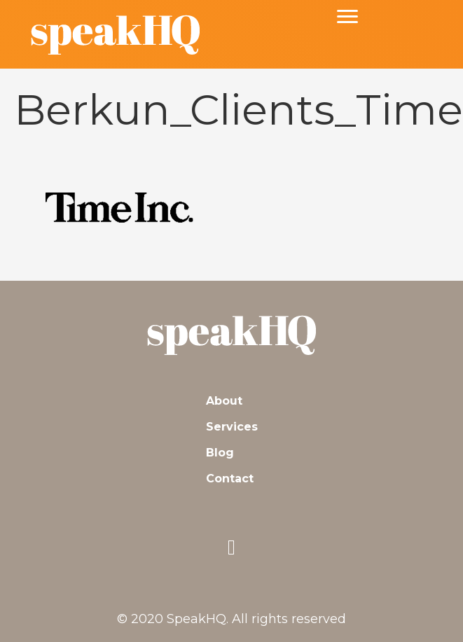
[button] (232, 547)
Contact (230, 478)
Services (232, 426)
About (224, 400)
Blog (220, 452)
